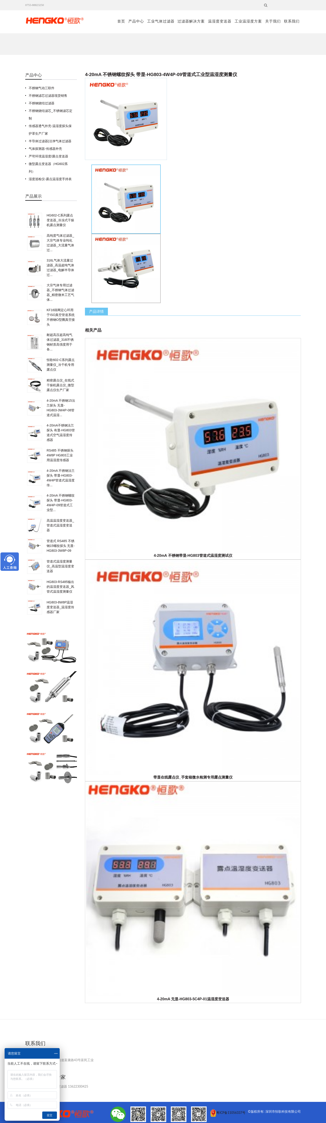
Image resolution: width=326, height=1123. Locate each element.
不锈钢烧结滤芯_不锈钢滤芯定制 (50, 114)
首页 (121, 21)
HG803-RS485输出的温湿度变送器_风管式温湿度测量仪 (60, 586)
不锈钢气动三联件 (41, 88)
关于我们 (273, 21)
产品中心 (136, 21)
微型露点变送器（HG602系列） (48, 167)
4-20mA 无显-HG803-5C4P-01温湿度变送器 (193, 999)
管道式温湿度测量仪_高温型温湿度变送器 (60, 566)
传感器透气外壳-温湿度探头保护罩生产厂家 (50, 129)
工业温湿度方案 (248, 21)
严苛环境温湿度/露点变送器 (48, 156)
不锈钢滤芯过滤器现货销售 (48, 95)
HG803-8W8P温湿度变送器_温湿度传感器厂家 (60, 607)
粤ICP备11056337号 (230, 1112)
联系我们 (292, 21)
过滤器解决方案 (191, 21)
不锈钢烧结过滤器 (41, 103)
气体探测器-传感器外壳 (45, 149)
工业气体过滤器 (160, 21)
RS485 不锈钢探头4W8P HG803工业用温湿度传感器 (60, 455)
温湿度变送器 (219, 21)
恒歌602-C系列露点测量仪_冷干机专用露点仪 (61, 364)
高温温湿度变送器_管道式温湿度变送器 (60, 525)
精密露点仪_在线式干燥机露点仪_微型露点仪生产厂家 (60, 385)
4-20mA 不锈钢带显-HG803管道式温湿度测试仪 (193, 555)
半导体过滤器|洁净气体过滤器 (50, 141)
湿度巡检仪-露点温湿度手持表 (50, 179)
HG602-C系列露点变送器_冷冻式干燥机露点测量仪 (60, 220)
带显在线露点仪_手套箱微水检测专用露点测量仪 (193, 777)
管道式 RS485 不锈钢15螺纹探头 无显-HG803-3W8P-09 (61, 545)
